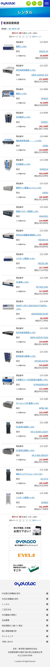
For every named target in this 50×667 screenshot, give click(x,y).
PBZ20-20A (43, 263)
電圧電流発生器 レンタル (29, 140)
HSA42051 (43, 216)
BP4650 (44, 502)
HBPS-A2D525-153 (39, 75)
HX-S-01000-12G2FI (39, 431)
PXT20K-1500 (42, 287)
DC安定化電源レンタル (25, 426)
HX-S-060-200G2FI (40, 455)
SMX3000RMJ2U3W (39, 313)
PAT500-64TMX (41, 361)
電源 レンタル (21, 46)
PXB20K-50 (43, 239)
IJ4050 (45, 192)
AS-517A (44, 478)
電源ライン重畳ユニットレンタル (28, 187)
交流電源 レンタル (23, 117)
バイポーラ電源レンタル (25, 258)
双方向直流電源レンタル (26, 70)
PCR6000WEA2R (41, 384)
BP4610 (44, 98)
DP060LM (44, 169)
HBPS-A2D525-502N (39, 337)
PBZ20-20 (43, 51)
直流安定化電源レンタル (26, 356)
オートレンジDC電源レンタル (27, 403)
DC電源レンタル (22, 282)
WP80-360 (43, 408)
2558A (45, 145)
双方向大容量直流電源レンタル (28, 234)
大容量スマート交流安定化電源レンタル (32, 379)
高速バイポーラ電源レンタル (27, 211)
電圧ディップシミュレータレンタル (29, 474)
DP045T (44, 122)
